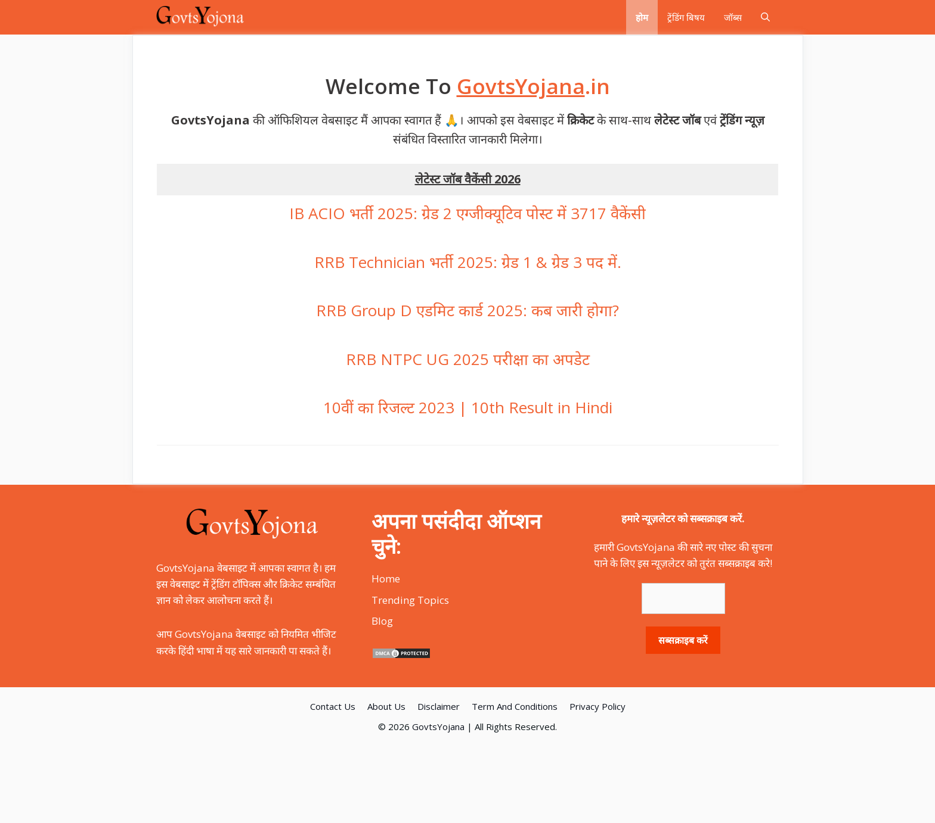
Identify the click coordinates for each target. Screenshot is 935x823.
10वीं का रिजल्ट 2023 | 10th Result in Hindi (467, 407)
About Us (386, 706)
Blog (382, 621)
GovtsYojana (438, 726)
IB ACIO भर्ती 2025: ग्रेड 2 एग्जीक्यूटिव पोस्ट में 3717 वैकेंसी (467, 213)
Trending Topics (410, 600)
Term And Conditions (515, 706)
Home (385, 578)
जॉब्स (733, 17)
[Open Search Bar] (765, 17)
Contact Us (332, 706)
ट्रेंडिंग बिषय (686, 17)
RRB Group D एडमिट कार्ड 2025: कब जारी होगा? (467, 310)
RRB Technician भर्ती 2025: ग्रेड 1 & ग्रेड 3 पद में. (467, 262)
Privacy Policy (597, 706)
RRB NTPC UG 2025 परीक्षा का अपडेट (468, 359)
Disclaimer (438, 706)
